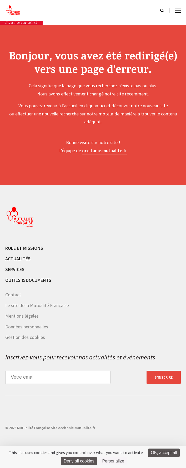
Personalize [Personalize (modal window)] (113, 461)
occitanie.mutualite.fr (104, 150)
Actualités (18, 259)
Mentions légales (22, 316)
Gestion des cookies (25, 337)
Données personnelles (26, 327)
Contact (13, 295)
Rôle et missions (24, 248)
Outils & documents (28, 280)
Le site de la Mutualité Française (37, 305)
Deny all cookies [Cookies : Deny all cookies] (79, 461)
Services (14, 269)
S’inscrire (164, 377)
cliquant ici (94, 106)
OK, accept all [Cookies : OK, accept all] (164, 452)
